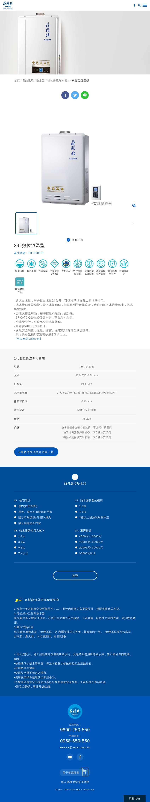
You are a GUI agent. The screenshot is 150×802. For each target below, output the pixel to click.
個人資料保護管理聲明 (75, 781)
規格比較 (75, 240)
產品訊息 (28, 80)
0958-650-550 (75, 738)
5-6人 (22, 547)
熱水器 (40, 80)
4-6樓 (83, 511)
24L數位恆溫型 (79, 80)
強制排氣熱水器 (57, 80)
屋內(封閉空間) (27, 506)
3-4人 (22, 541)
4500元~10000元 (90, 536)
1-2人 (22, 536)
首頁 (17, 80)
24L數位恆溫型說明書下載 (36, 451)
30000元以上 (87, 553)
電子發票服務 (71, 772)
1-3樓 (83, 506)
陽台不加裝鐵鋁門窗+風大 (34, 517)
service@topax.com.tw (75, 747)
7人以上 (23, 553)
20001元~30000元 (91, 547)
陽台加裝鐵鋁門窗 (29, 523)
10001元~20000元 (91, 541)
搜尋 (75, 575)
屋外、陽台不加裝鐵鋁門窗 (35, 511)
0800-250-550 (75, 727)
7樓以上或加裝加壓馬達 (94, 517)
